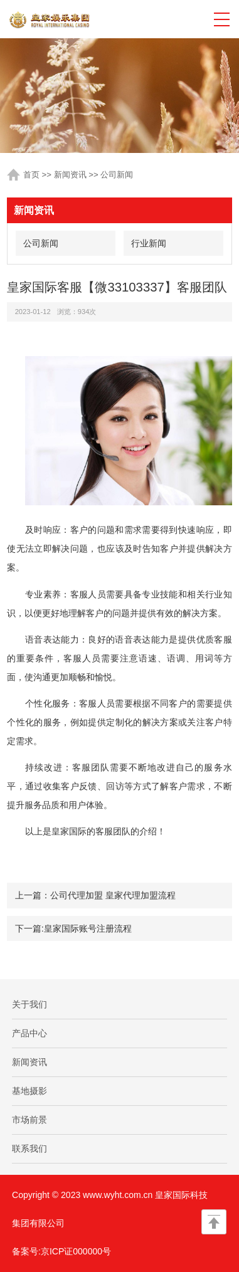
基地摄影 (29, 1091)
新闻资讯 (70, 174)
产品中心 (29, 1033)
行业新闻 (148, 243)
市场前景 (29, 1120)
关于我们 (29, 1004)
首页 (31, 174)
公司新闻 (116, 174)
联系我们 (29, 1148)
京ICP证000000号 (76, 1251)
